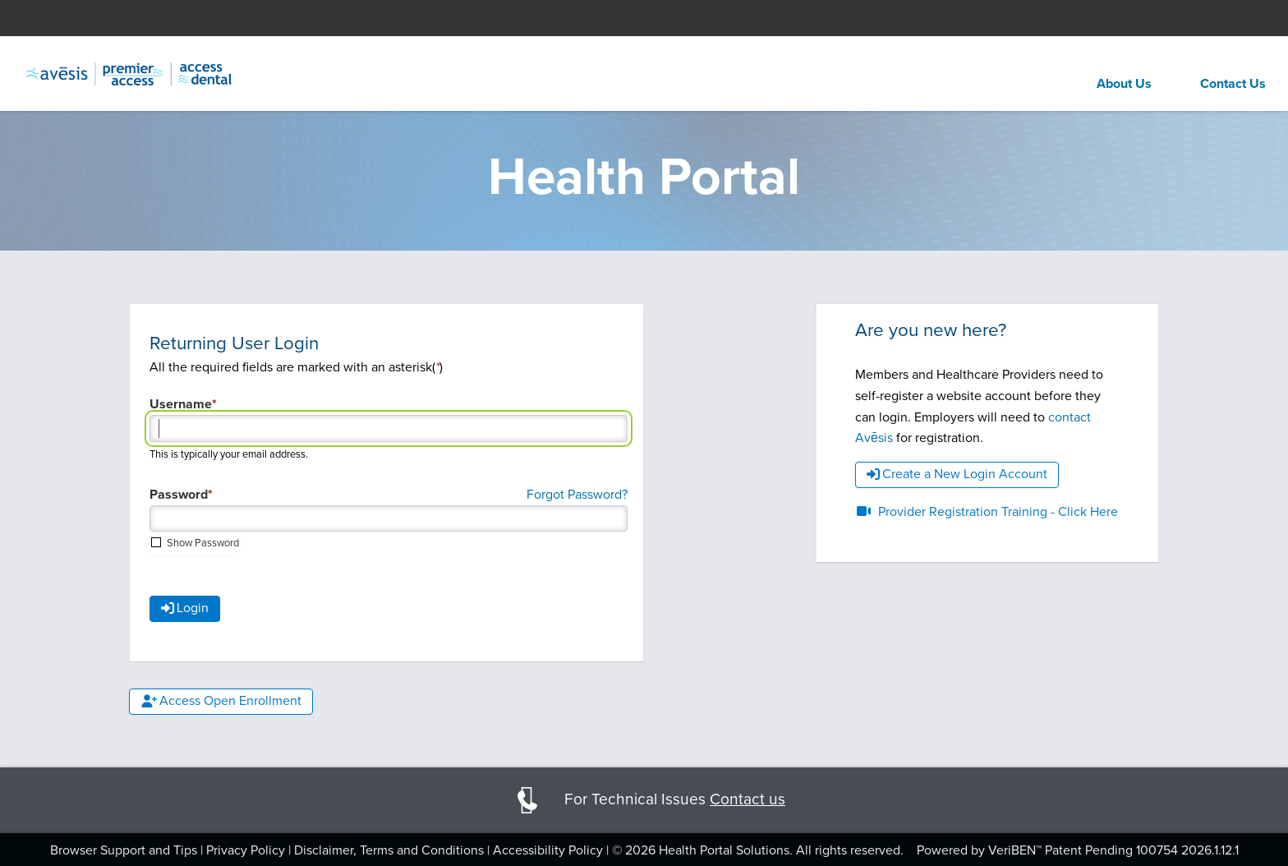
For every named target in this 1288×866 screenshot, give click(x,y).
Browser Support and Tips (123, 850)
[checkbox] (194, 543)
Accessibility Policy (548, 850)
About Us (1124, 83)
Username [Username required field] (181, 404)
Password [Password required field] (179, 495)
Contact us (747, 799)
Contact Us (1233, 83)
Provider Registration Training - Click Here (986, 511)
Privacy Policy (245, 850)
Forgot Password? (577, 494)
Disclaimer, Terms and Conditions (389, 850)
